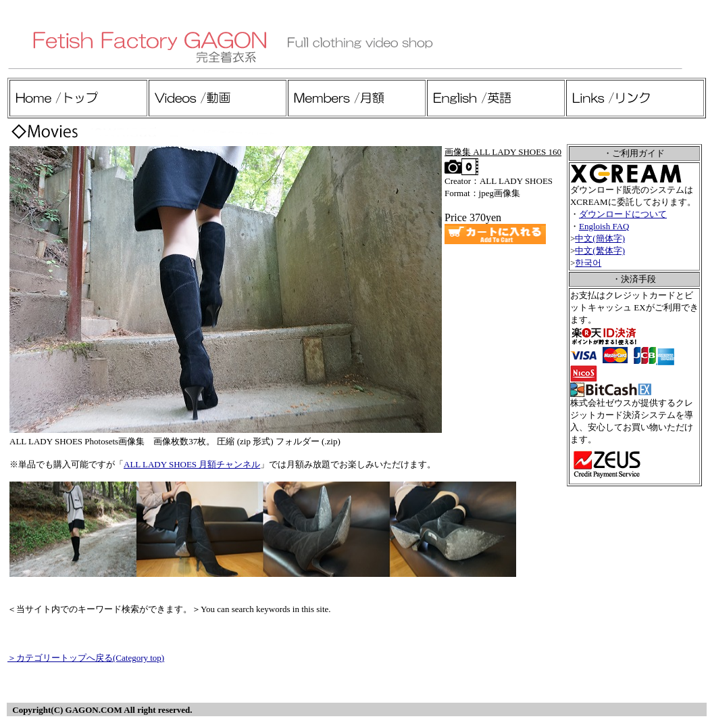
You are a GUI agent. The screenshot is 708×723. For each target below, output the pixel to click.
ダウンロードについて (623, 214)
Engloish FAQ (604, 226)
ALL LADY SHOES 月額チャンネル (192, 464)
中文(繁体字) (600, 251)
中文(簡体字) (600, 238)
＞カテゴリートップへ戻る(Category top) (85, 658)
